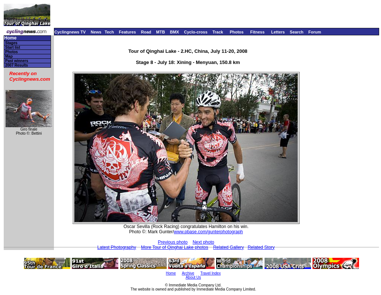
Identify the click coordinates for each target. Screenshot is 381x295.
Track (217, 32)
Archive (188, 273)
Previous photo (173, 242)
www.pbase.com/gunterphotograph (208, 231)
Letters (278, 32)
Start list (12, 47)
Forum (314, 32)
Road (146, 32)
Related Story (261, 247)
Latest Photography (116, 247)
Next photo (203, 242)
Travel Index (211, 273)
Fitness (257, 32)
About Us (193, 277)
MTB (160, 32)
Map (9, 56)
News (96, 32)
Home (10, 38)
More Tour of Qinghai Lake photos (174, 247)
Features (127, 32)
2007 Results (16, 65)
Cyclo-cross (196, 32)
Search (297, 32)
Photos (236, 32)
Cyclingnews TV (70, 32)
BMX (174, 32)
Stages (11, 43)
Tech (109, 32)
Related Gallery (228, 247)
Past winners (16, 61)
